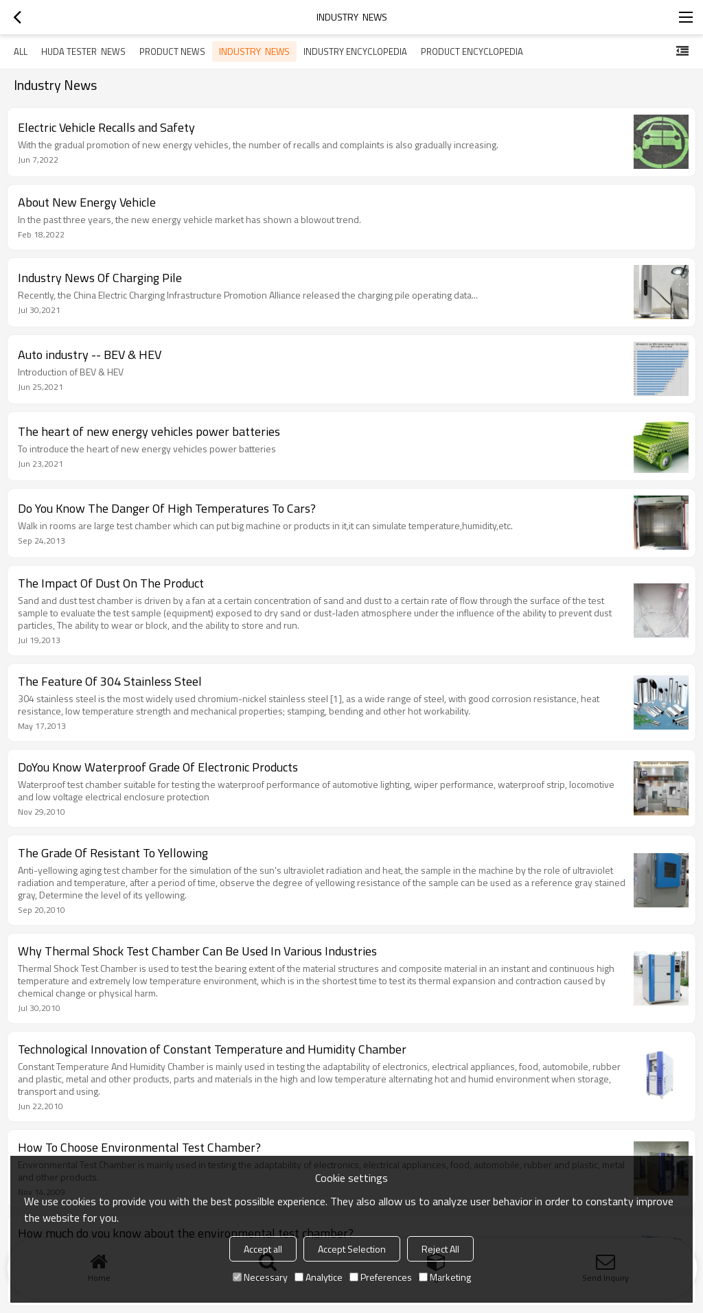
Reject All (440, 1249)
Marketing (445, 1277)
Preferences (380, 1277)
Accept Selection (352, 1249)
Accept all (263, 1249)
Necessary (260, 1277)
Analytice (319, 1277)
